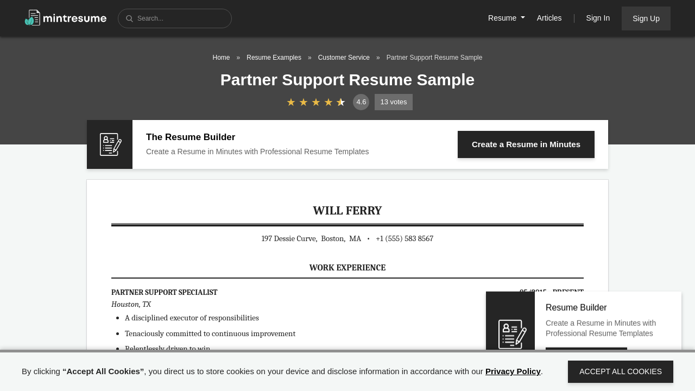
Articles (549, 18)
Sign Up (646, 18)
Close (645, 319)
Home (221, 57)
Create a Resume (526, 144)
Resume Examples (274, 57)
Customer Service (344, 57)
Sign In (598, 18)
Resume (503, 18)
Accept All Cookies (620, 371)
